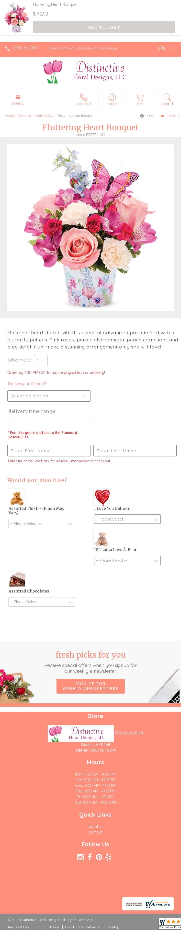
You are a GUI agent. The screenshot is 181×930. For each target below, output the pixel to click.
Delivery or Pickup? (27, 383)
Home (10, 115)
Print (147, 116)
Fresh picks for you (90, 662)
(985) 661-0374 (25, 48)
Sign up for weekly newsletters (91, 686)
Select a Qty (19, 360)
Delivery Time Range (32, 411)
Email (168, 116)
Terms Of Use (18, 927)
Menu (18, 103)
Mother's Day (44, 115)
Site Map (112, 927)
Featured (24, 115)
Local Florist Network (82, 927)
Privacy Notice (47, 927)
